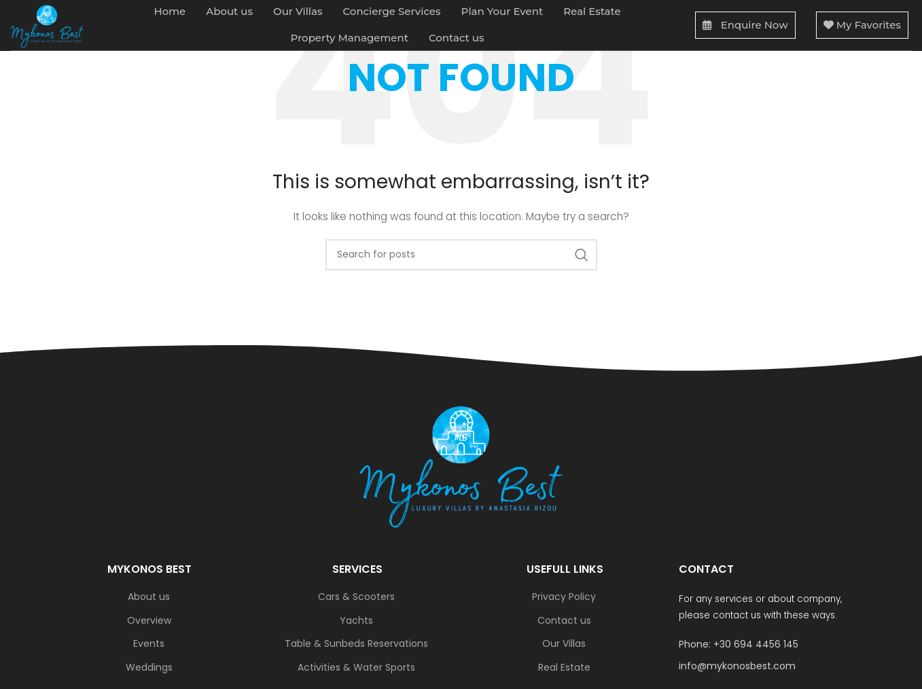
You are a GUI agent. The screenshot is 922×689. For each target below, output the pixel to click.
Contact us (564, 620)
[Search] (461, 254)
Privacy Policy (564, 596)
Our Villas (564, 643)
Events (148, 643)
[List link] (772, 644)
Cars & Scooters (356, 596)
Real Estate (564, 667)
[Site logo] (50, 27)
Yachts (356, 620)
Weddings (149, 667)
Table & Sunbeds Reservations (356, 643)
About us (149, 596)
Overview (149, 620)
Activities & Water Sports (356, 667)
